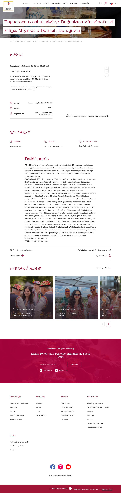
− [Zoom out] (106, 71)
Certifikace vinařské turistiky (98, 407)
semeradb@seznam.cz (54, 146)
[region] (83, 92)
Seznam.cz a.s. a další (80, 116)
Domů (12, 41)
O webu (12, 450)
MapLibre (68, 116)
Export (89, 419)
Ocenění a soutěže (67, 411)
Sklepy (12, 411)
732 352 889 (16, 146)
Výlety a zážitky (16, 419)
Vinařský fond (107, 489)
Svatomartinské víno (95, 427)
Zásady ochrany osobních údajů (60, 475)
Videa (38, 411)
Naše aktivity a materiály (19, 442)
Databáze (20, 41)
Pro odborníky (41, 415)
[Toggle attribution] (107, 116)
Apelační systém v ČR (95, 423)
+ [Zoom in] (106, 68)
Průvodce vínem (67, 407)
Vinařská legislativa (17, 446)
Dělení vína (65, 403)
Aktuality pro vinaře (95, 403)
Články (38, 407)
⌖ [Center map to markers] (106, 75)
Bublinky (90, 415)
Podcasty (64, 419)
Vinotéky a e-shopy (17, 415)
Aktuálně (39, 403)
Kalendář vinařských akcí (19, 403)
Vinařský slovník (67, 415)
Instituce (90, 411)
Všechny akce (103, 268)
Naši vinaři (14, 407)
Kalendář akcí (30, 41)
